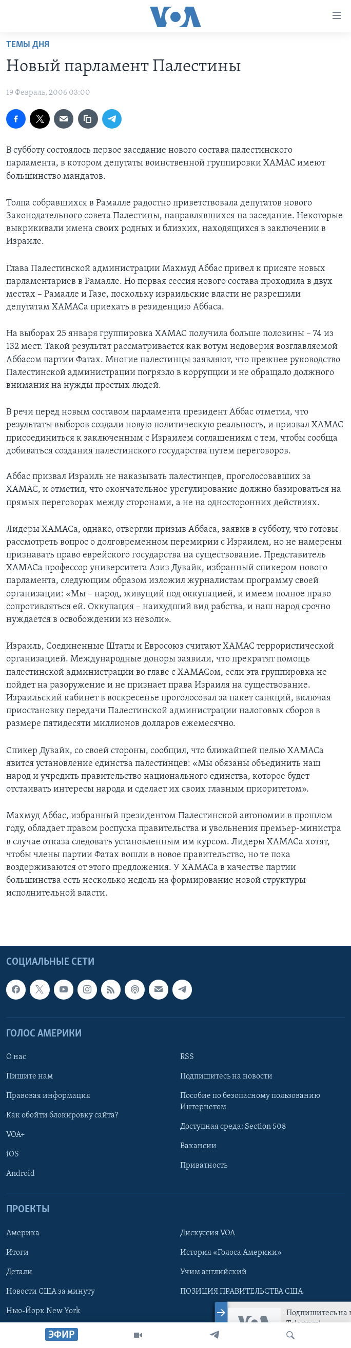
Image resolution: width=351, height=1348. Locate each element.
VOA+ (15, 1135)
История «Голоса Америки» (231, 1252)
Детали (19, 1272)
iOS (12, 1154)
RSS (187, 1057)
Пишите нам (29, 1076)
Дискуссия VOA (207, 1233)
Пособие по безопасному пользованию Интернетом (250, 1101)
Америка (23, 1233)
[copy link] (88, 119)
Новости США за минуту (50, 1291)
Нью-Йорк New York (43, 1310)
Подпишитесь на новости (226, 1076)
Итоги (17, 1252)
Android (20, 1174)
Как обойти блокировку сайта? (62, 1115)
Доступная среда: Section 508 (233, 1127)
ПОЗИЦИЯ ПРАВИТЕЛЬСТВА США (241, 1291)
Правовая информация (48, 1096)
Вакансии (198, 1146)
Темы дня (27, 45)
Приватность (203, 1166)
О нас (16, 1057)
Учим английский (213, 1272)
